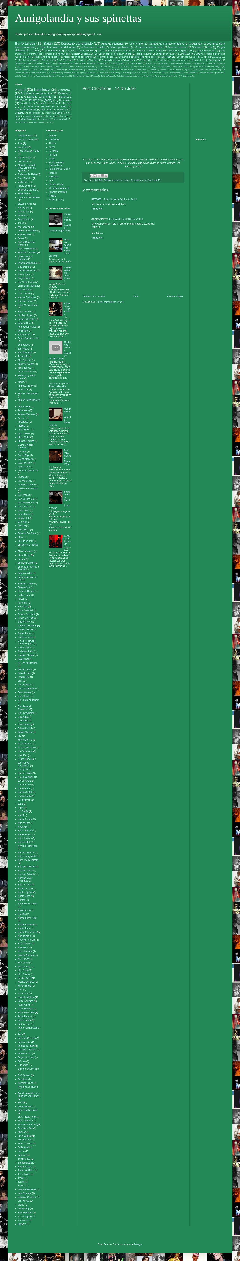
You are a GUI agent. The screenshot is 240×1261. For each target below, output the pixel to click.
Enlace (21, 559)
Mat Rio (22, 914)
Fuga (132, 70)
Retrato (52, 195)
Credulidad (195, 43)
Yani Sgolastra (25, 1212)
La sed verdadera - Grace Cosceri (67, 274)
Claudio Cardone (26, 484)
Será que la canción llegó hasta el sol (137, 57)
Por (210, 47)
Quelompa (23, 1065)
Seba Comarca (25, 1120)
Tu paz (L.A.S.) (56, 199)
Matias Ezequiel (26, 924)
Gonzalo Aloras (25, 629)
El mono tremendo (57, 70)
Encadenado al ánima (95, 70)
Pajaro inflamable (26, 319)
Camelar (22, 451)
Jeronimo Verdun (26, 139)
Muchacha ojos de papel (47, 57)
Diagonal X (23, 518)
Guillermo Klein (25, 651)
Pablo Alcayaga (25, 1001)
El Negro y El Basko (28, 544)
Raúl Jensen (24, 1075)
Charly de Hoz (25, 135)
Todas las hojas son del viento (57, 47)
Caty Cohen (24, 466)
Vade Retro (23, 182)
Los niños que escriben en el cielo (43, 106)
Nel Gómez (23, 959)
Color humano (88, 67)
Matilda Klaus (24, 936)
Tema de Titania (107, 76)
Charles (22, 477)
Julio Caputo (24, 724)
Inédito (48, 113)
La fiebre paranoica (178, 60)
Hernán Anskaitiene (27, 663)
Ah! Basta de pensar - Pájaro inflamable (60, 385)
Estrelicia (19, 113)
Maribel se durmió (216, 54)
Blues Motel (24, 437)
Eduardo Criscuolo (27, 252)
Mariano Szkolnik (26, 874)
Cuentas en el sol (128, 67)
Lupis (20, 807)
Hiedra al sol (160, 60)
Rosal (21, 1102)
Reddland (22, 1079)
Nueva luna (154, 73)
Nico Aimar (23, 962)
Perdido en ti (48, 63)
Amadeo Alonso (26, 385)
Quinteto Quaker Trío (28, 1068)
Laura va (198, 54)
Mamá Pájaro (24, 834)
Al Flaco (53, 155)
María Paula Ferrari (27, 903)
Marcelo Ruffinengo (27, 846)
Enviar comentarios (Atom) (110, 302)
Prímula (22, 1061)
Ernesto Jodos (25, 573)
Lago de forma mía (38, 73)
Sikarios (22, 1132)
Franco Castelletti (26, 614)
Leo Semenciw (25, 751)
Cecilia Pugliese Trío (28, 470)
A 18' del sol (198, 57)
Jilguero (187, 70)
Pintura (52, 143)
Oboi (164, 73)
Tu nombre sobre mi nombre (149, 50)
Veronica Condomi (27, 1197)
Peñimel (22, 215)
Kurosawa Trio (25, 740)
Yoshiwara (23, 1220)
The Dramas (24, 1159)
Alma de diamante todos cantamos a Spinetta (27, 168)
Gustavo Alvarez (26, 655)
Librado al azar (56, 184)
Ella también (136, 43)
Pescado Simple (37, 122)
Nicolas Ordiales (26, 982)
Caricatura (54, 139)
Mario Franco (24, 884)
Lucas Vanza (24, 780)
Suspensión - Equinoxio (67, 540)
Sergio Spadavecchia (28, 338)
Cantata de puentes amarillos (166, 43)
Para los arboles (29, 119)
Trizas (21, 223)
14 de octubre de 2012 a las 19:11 (126, 219)
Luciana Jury (24, 784)
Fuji (95, 54)
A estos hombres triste (149, 47)
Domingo (22, 522)
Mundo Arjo (103, 73)
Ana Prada (23, 389)
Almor (21, 382)
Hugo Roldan (24, 278)
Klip (20, 736)
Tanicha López (25, 352)
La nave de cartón (27, 747)
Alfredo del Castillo (27, 230)
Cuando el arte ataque (111, 60)
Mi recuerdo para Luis (60, 188)
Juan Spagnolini (26, 713)
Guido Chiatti (24, 647)
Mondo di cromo (21, 122)
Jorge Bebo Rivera (27, 286)
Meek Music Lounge (28, 305)
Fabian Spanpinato (27, 263)
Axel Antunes (24, 234)
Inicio (136, 296)
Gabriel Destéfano (27, 270)
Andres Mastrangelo (28, 393)
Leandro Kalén (25, 204)
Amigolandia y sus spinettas (78, 18)
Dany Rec (23, 147)
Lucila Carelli (24, 796)
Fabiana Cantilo (26, 583)
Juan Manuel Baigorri (28, 700)
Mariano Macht (25, 870)
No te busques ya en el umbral (134, 73)
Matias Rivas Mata (27, 932)
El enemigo (215, 67)
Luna (20, 804)
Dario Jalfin (23, 510)
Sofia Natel (23, 1147)
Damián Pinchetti (26, 248)
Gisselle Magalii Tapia (29, 151)
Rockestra (23, 161)
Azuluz (52, 158)
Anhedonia (23, 410)
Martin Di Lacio (25, 888)
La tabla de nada (213, 70)
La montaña (184, 54)
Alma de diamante (112, 43)
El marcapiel (145, 60)
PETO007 (96, 199)
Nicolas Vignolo (25, 315)
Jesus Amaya (24, 692)
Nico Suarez (24, 974)
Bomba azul (68, 60)
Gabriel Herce (25, 621)
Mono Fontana (25, 951)
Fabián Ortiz (24, 587)
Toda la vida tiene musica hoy (128, 76)
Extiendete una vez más (117, 70)
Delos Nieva (24, 514)
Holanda (153, 70)
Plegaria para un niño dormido (71, 63)
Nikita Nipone (24, 985)
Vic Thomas (24, 1201)
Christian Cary (25, 481)
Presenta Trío (24, 1053)
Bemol (21, 238)
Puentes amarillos (58, 192)
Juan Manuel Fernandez (24, 707)
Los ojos (64, 116)
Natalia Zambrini (26, 955)
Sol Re (21, 1151)
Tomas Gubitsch (26, 1170)
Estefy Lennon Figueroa (25, 257)
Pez (20, 1034)
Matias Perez (24, 928)
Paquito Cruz (24, 323)
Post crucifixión (154, 180)
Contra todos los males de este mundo (48, 54)
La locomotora (25, 743)
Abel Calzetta (24, 360)
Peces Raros (24, 1020)
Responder (97, 208)
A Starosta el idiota (92, 47)
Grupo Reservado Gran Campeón (27, 642)
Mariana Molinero (26, 866)
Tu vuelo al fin (185, 76)
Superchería (166, 57)
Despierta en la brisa (199, 67)
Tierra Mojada (25, 1163)
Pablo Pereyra (25, 1016)
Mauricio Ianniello (26, 939)
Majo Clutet (23, 208)
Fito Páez (22, 606)
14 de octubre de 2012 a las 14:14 (119, 199)
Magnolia (22, 826)
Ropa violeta (41, 76)
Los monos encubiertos (23, 764)
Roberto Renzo (25, 1083)
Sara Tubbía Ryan (27, 1117)
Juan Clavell (24, 696)
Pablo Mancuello (26, 1012)
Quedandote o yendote (119, 50)
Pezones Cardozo (27, 1038)
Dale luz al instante (145, 67)
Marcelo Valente (26, 852)
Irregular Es (23, 677)
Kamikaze (42, 90)
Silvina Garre (24, 1139)
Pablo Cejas (24, 1005)
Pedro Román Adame (28, 1028)
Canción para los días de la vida (59, 67)
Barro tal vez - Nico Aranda (67, 309)
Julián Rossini (25, 728)
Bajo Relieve (24, 433)
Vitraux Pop (23, 1208)
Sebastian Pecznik (27, 1124)
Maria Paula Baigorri (28, 860)
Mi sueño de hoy (89, 73)
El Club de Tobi (25, 541)
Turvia (21, 1181)
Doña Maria (23, 529)
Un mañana (65, 100)
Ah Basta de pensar (216, 57)
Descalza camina (181, 67)
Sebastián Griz (25, 1128)
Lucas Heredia (25, 773)
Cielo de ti (93, 60)
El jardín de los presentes (36, 93)
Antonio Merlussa (26, 414)
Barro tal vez (25, 43)
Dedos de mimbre (164, 67)
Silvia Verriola (25, 1136)
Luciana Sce (24, 788)
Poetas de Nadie (26, 1046)
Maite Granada (25, 830)
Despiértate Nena (81, 54)
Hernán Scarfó (25, 669)
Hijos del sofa (24, 673)
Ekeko (21, 537)
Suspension (182, 57)
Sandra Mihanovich (27, 1110)
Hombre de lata (166, 70)
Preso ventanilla (117, 63)
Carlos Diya (23, 455)
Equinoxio (23, 193)
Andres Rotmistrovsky (29, 400)
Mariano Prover (25, 301)
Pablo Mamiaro (25, 1008)
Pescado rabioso (138, 180)
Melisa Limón (24, 943)
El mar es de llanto (39, 70)
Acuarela (53, 151)
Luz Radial (23, 811)
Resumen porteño (106, 57)
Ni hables (115, 73)
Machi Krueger (25, 819)
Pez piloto (23, 330)
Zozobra (22, 1224)
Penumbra (192, 73)
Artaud (20, 90)
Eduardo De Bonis (27, 533)
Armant (21, 418)
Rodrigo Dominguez (28, 1086)
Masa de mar (24, 910)
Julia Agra (23, 717)
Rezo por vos (27, 76)
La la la (68, 50)
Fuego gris (51, 116)
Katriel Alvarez (25, 732)
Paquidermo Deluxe (177, 73)
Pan (17, 119)
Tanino (95, 76)
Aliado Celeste (25, 186)
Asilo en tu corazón (50, 60)
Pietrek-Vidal (24, 1042)
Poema (52, 135)
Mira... (127, 180)
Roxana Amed (25, 1106)
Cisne (77, 67)
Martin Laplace (25, 892)
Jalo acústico (24, 684)
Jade (20, 681)
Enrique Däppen (26, 563)
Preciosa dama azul (97, 63)
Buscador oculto (26, 441)
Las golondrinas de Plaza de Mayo (206, 60)
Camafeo (81, 60)
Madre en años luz (61, 119)
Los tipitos (23, 769)
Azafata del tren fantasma (181, 63)
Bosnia (222, 63)
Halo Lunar (141, 70)
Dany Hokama (25, 506)
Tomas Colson (25, 1166)
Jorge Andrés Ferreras (29, 197)
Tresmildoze (24, 1174)
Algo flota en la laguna (28, 60)
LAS (51, 180)
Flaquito (53, 173)
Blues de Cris (199, 63)
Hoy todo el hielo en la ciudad (116, 54)
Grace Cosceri (25, 637)
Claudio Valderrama (28, 488)
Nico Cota (23, 970)
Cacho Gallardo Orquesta (25, 446)
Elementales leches (76, 70)
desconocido (24, 227)
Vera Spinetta (24, 1193)
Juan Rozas (24, 289)
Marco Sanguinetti (27, 856)
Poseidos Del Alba (27, 1049)
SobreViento (24, 345)
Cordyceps (23, 495)
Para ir (101, 50)
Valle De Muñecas (27, 1189)
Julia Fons (23, 720)
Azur (20, 143)
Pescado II (41, 103)
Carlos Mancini (25, 459)
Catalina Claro (25, 463)
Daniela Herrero (26, 499)
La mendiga (198, 70)
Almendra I (64, 89)
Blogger (138, 1244)
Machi (21, 815)
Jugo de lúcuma (143, 54)
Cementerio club (52, 50)
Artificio (21, 425)
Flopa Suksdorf (25, 610)
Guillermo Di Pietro (27, 174)
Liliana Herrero (25, 759)
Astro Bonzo (24, 429)
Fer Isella (22, 602)
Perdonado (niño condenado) (78, 57)
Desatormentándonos (113, 180)
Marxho (21, 900)
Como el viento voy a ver (108, 67)
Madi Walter (24, 823)
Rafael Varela (24, 334)
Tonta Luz (148, 76)
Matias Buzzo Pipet (27, 918)
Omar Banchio (25, 178)
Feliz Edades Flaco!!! (59, 169)
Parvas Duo (24, 211)
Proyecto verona (26, 1057)
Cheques (197, 47)
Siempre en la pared (81, 76)
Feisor (21, 599)
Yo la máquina (25, 1216)
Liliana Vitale (24, 293)
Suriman (22, 1155)
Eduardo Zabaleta (27, 189)
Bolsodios (212, 63)
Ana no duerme (177, 47)
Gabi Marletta (24, 266)
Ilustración (54, 176)
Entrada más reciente (94, 296)
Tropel (21, 1178)
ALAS (52, 147)
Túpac (21, 1185)
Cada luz (21, 67)
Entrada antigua (175, 296)
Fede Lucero (24, 595)
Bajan (48, 43)
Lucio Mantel (24, 800)
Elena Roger (24, 555)
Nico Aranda (24, 966)
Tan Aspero (23, 348)
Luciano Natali (25, 792)
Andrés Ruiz (24, 406)
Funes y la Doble (26, 618)
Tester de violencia (33, 116)
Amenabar (163, 63)
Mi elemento (24, 57)
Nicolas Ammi (25, 978)
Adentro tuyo (151, 63)
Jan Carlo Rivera (26, 282)
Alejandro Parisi (26, 371)
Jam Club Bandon (27, 688)
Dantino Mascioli (26, 502)
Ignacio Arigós (25, 157)
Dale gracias (130, 60)
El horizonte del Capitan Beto (56, 164)
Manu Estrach (25, 838)
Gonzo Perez (24, 633)
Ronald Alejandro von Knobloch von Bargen (28, 1094)
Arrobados (23, 422)
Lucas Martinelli (25, 777)
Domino (22, 525)
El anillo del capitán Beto (180, 50)
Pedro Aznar (24, 1024)
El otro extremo (25, 551)
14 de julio (98, 180)
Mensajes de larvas (71, 73)
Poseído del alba (206, 73)
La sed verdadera (84, 50)
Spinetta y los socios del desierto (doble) (43, 98)
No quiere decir (22, 63)
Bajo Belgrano (34, 113)
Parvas (35, 63)
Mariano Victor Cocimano (25, 879)
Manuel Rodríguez (27, 297)
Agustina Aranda (26, 364)
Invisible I (25, 103)
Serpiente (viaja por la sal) (59, 76)
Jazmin (178, 70)
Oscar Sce (23, 993)
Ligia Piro (22, 755)
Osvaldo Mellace (26, 997)
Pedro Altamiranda (27, 327)
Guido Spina (24, 274)
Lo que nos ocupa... (206, 50)
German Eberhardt (27, 625)
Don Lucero (46, 109)
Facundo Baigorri (26, 591)
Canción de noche (35, 67)
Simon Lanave (25, 1143)
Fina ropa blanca (120, 47)
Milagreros (23, 947)
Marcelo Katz (24, 842)
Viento (21, 1205)
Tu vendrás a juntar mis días (166, 76)
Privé (49, 122)
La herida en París (164, 54)
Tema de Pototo (135, 63)
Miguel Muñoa (25, 311)
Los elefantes (55, 73)
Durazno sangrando (77, 43)
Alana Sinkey (24, 368)
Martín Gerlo (24, 896)
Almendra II (62, 109)
